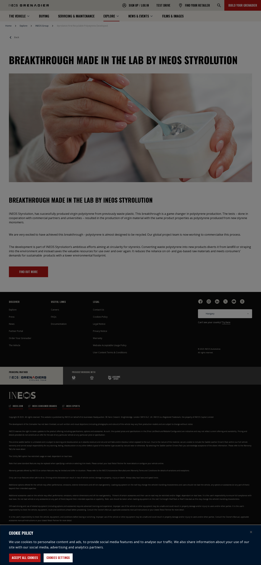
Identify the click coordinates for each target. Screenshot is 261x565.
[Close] (251, 535)
